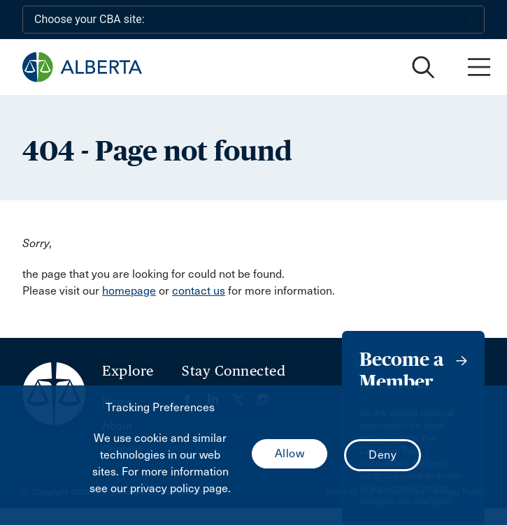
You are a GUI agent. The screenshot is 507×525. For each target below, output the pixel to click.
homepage (129, 290)
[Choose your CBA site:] (253, 20)
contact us (198, 290)
